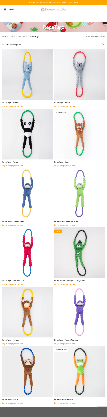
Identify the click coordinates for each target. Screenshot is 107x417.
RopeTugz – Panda (10, 162)
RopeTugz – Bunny (10, 102)
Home (5, 36)
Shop (12, 36)
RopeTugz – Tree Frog (64, 399)
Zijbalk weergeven (13, 44)
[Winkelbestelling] (103, 44)
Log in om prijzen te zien (13, 106)
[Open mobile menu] (8, 9)
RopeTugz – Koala (62, 102)
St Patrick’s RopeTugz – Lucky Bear (69, 280)
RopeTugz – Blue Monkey (13, 221)
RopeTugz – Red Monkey (13, 280)
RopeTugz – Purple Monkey (66, 340)
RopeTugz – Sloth (10, 399)
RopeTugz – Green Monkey (66, 221)
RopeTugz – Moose (10, 340)
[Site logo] (53, 9)
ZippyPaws (22, 36)
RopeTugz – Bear (61, 162)
